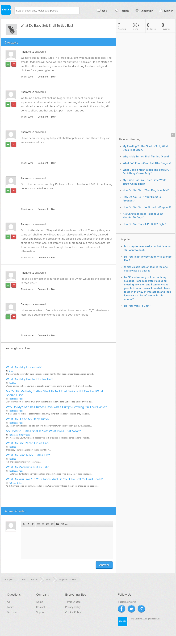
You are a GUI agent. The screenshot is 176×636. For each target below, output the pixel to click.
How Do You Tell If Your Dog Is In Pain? (146, 190)
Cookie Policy (73, 612)
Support (40, 612)
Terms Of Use (73, 601)
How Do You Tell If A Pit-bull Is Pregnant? (147, 207)
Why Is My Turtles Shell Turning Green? (146, 156)
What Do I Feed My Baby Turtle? (27, 419)
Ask (101, 11)
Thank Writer (27, 76)
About (39, 601)
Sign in (165, 11)
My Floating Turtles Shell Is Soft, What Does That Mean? (43, 431)
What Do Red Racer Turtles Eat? (27, 443)
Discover (144, 11)
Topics (121, 11)
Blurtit (6, 10)
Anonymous (27, 51)
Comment (43, 76)
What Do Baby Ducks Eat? (23, 367)
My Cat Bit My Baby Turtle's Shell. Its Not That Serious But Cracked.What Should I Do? (54, 393)
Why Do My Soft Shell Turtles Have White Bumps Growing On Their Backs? (56, 407)
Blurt (53, 76)
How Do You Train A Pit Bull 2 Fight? (144, 224)
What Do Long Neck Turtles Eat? (28, 455)
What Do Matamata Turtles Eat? (27, 467)
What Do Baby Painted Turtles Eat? (29, 379)
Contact (40, 607)
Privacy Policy (73, 607)
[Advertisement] (60, 150)
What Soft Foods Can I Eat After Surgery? (147, 163)
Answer (104, 565)
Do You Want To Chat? (137, 306)
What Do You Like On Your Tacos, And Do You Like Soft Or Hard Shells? (54, 479)
